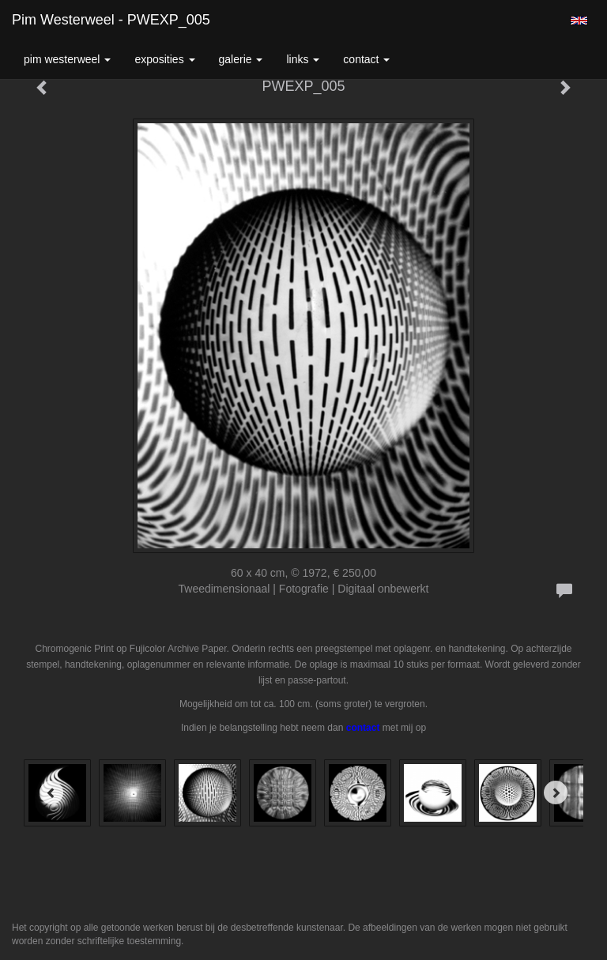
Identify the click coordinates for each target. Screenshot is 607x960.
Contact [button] (366, 59)
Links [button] (302, 59)
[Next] (555, 792)
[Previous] (51, 792)
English (579, 20)
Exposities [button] (164, 59)
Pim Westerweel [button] (67, 59)
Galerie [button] (241, 59)
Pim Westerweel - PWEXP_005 (111, 20)
